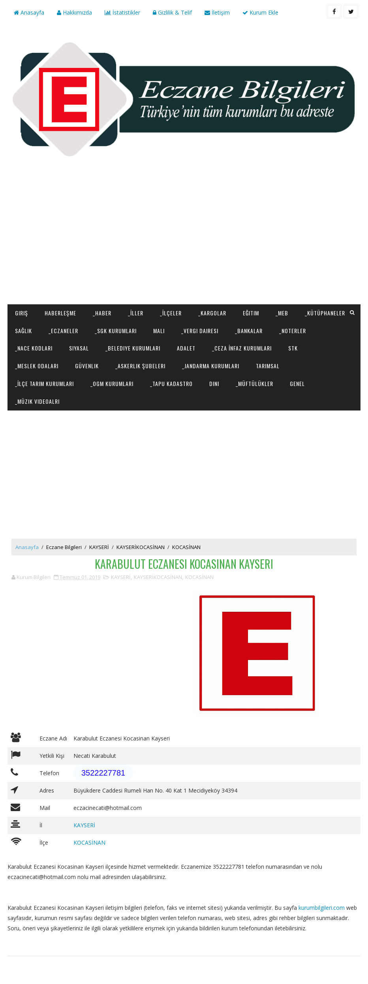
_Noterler (292, 330)
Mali (159, 330)
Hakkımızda (74, 12)
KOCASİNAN (186, 547)
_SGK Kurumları (116, 330)
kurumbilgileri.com (322, 907)
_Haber (102, 313)
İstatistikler (122, 12)
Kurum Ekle (260, 12)
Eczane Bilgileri (64, 547)
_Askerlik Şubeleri (140, 366)
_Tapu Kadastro (171, 383)
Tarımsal (268, 366)
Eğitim (251, 313)
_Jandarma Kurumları (210, 366)
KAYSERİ (99, 547)
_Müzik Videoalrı (37, 401)
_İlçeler (171, 313)
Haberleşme (60, 313)
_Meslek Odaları (36, 366)
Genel (297, 383)
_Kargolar (212, 313)
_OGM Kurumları (111, 383)
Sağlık (23, 330)
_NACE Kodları (34, 348)
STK (293, 348)
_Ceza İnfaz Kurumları (242, 348)
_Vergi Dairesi (199, 330)
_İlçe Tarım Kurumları (44, 383)
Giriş (21, 313)
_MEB (282, 313)
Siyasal (79, 348)
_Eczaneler (63, 330)
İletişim (217, 12)
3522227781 (103, 772)
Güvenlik (87, 366)
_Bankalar (249, 330)
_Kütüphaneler (325, 313)
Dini (214, 383)
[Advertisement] (184, 241)
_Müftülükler (254, 383)
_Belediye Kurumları (132, 348)
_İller (135, 313)
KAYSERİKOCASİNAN (140, 547)
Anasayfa (29, 12)
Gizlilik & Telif (172, 12)
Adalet (186, 348)
